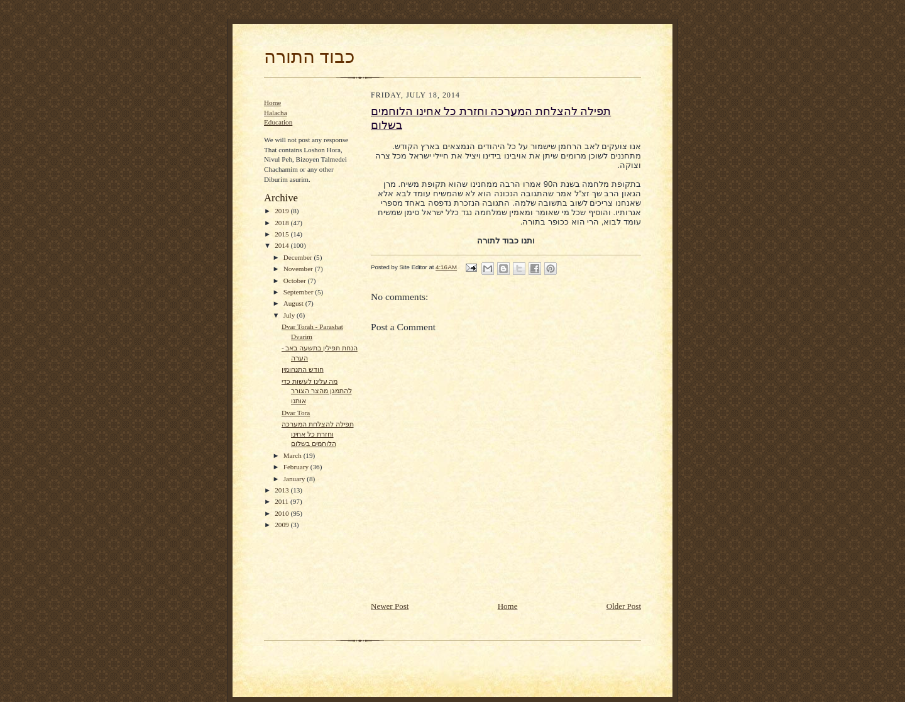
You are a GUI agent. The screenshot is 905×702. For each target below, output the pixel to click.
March (293, 455)
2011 (282, 501)
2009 (282, 524)
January (295, 478)
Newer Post (390, 606)
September (299, 292)
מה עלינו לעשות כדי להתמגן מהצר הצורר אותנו (317, 390)
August (294, 303)
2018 (282, 222)
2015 (282, 234)
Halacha (275, 112)
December (298, 257)
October (295, 280)
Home (272, 102)
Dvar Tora (296, 412)
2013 (282, 490)
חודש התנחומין (303, 369)
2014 (282, 245)
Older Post (623, 606)
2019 (282, 210)
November (299, 268)
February (296, 467)
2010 (282, 513)
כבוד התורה (309, 57)
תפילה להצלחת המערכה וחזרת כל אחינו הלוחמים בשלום (318, 433)
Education (278, 122)
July (290, 315)
